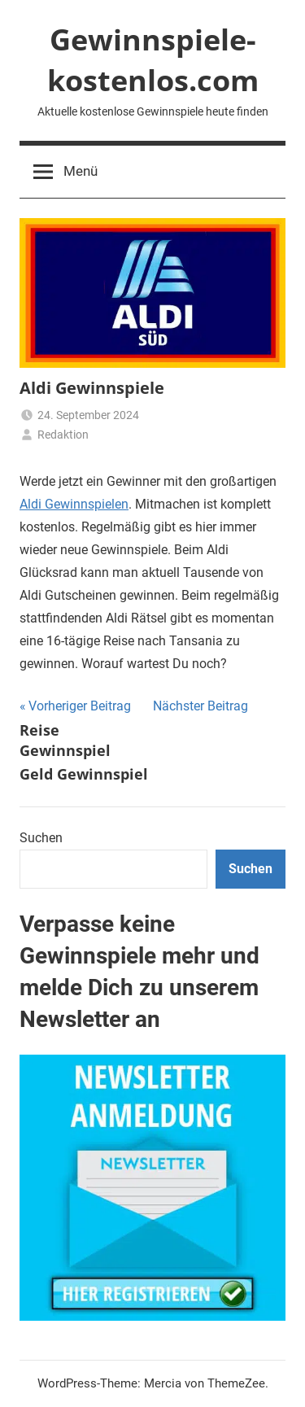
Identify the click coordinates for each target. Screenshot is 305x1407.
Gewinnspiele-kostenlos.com (153, 60)
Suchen (41, 838)
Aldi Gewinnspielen (74, 504)
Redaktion (63, 434)
